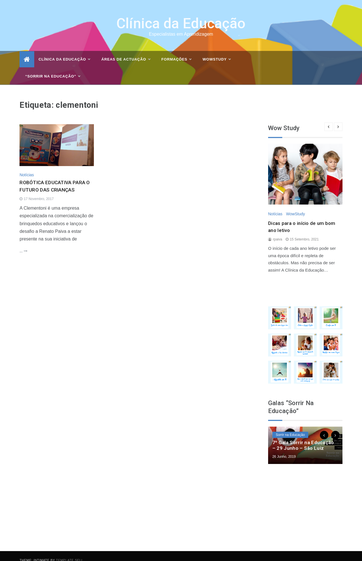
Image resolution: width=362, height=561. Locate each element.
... (23, 243)
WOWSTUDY (216, 51)
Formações (176, 51)
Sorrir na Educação (290, 426)
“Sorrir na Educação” (52, 68)
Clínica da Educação (181, 15)
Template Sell (69, 551)
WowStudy (295, 205)
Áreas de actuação (125, 51)
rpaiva (277, 231)
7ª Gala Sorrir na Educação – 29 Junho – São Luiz (303, 436)
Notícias (27, 166)
